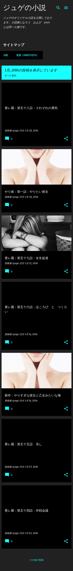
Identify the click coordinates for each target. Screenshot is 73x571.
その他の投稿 (37, 560)
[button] (66, 138)
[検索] (58, 7)
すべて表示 (10, 75)
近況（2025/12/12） (27, 55)
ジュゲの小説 (24, 7)
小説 (5, 55)
